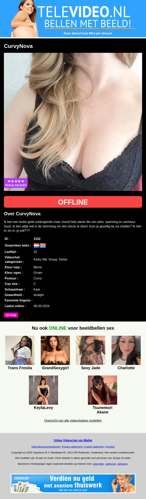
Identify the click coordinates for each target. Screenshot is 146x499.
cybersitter (98, 463)
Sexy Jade (90, 368)
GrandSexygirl (55, 368)
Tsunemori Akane (102, 409)
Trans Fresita (20, 368)
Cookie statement (94, 446)
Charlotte (126, 368)
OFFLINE (73, 202)
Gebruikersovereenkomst (45, 446)
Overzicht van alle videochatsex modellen (73, 420)
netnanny (122, 463)
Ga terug (11, 315)
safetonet (110, 463)
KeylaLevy (43, 407)
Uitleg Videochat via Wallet (73, 440)
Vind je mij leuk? (16, 183)
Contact (110, 446)
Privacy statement (72, 446)
